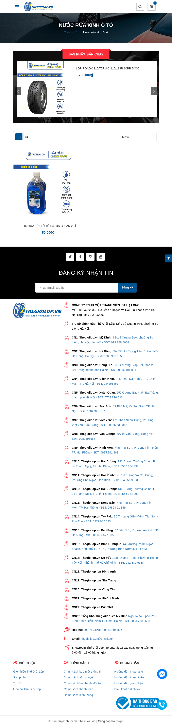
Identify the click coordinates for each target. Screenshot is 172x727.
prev (18, 91)
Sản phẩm (20, 677)
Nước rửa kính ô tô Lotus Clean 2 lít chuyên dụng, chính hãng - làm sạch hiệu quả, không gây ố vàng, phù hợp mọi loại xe (48, 226)
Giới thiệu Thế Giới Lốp (28, 671)
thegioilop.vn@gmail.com (98, 638)
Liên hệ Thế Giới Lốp (27, 689)
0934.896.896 (113, 629)
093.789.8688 (93, 629)
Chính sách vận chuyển (79, 677)
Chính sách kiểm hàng (78, 695)
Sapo (119, 721)
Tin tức (17, 683)
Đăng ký (127, 287)
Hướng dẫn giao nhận (128, 683)
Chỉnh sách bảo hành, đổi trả (83, 683)
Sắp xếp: (109, 137)
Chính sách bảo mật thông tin (83, 671)
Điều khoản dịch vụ (127, 689)
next (154, 91)
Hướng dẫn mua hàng (128, 671)
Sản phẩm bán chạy (86, 54)
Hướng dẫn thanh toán (129, 677)
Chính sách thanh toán (78, 689)
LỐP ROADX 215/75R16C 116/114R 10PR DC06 (107, 68)
